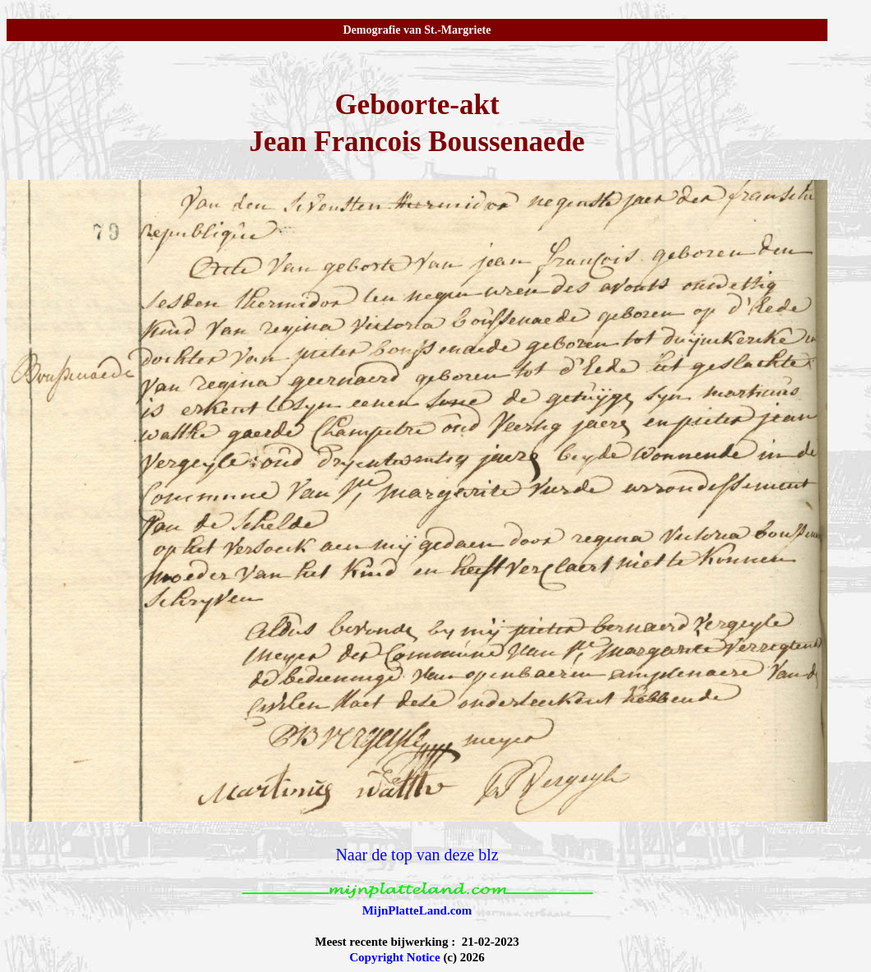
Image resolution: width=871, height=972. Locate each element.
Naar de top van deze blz (416, 855)
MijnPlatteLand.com (417, 910)
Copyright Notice (394, 957)
